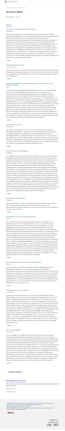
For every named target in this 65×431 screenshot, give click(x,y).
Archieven (13, 7)
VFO (15, 392)
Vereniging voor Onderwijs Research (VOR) (28, 403)
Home (7, 7)
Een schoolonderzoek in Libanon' (15, 65)
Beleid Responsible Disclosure (22, 406)
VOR (15, 389)
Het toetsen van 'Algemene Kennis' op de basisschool (21, 29)
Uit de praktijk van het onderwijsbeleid (17, 151)
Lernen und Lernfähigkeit (13, 330)
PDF (9, 60)
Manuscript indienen (14, 371)
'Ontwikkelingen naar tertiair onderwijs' (17, 290)
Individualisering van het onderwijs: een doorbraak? (21, 216)
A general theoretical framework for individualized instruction (23, 262)
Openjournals (38, 404)
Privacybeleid (10, 406)
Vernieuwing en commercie (14, 124)
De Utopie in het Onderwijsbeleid (15, 198)
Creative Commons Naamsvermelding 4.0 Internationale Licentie (36, 408)
